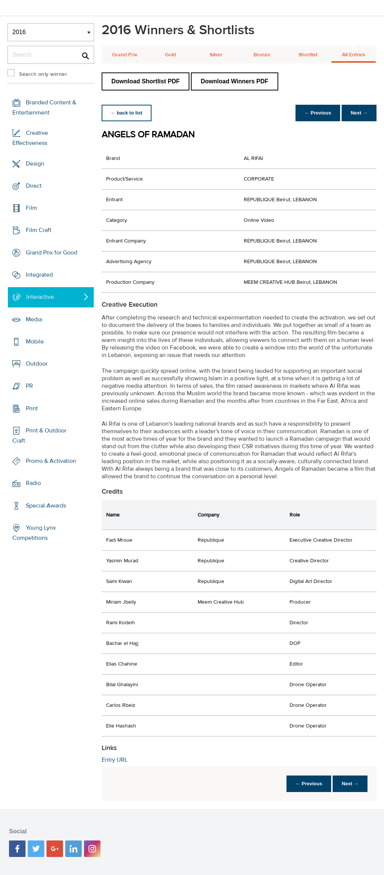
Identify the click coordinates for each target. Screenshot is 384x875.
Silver (216, 54)
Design (35, 163)
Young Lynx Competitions (34, 533)
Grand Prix (124, 54)
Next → (359, 113)
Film (31, 208)
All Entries (353, 54)
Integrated (39, 275)
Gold (170, 54)
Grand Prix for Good (51, 252)
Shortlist (307, 54)
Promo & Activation (51, 461)
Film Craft (38, 230)
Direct (34, 186)
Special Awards (46, 505)
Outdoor (37, 363)
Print (32, 408)
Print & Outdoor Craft (39, 435)
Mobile (35, 341)
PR (29, 386)
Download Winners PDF (234, 81)
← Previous (318, 113)
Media (34, 319)
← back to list (126, 113)
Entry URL (115, 760)
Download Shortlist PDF (145, 81)
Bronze (262, 54)
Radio (33, 483)
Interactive (40, 297)
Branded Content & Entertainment (44, 107)
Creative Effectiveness (30, 138)
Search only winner (43, 74)
